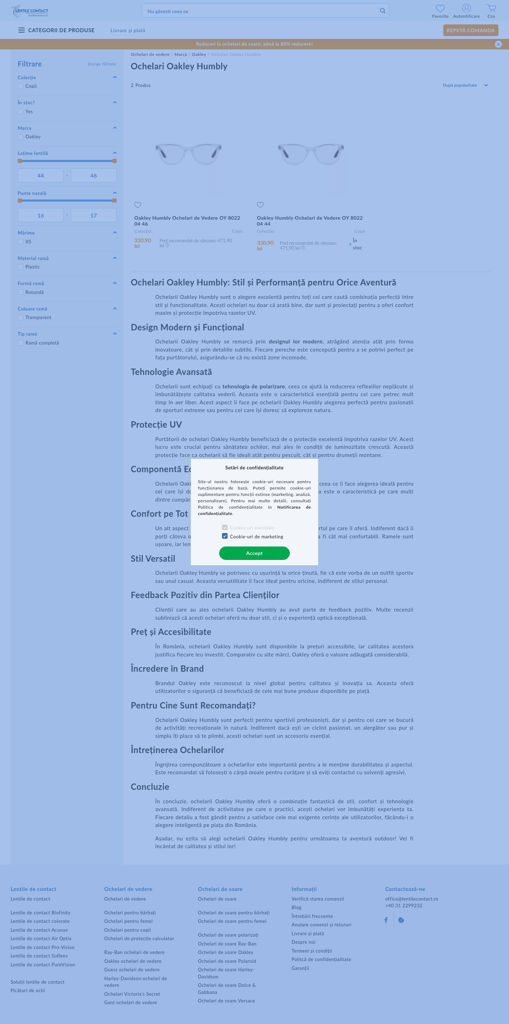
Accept (254, 553)
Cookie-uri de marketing (256, 536)
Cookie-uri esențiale (252, 528)
